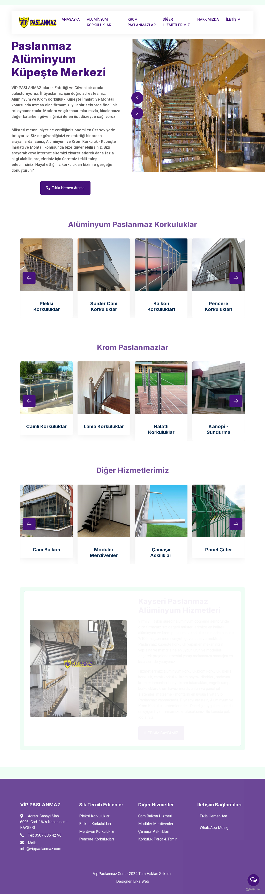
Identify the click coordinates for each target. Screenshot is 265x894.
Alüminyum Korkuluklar (99, 22)
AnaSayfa (71, 19)
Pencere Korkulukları (218, 306)
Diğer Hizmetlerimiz (176, 22)
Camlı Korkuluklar (46, 426)
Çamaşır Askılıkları (161, 552)
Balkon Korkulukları (161, 306)
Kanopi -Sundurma (218, 429)
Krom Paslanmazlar (142, 22)
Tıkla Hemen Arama (65, 188)
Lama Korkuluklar (104, 426)
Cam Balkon (46, 550)
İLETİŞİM (233, 19)
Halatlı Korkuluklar (161, 429)
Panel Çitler (218, 550)
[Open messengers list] (253, 880)
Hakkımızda (208, 19)
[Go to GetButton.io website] (253, 889)
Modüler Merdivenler (104, 552)
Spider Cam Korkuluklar (103, 306)
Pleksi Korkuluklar (46, 306)
